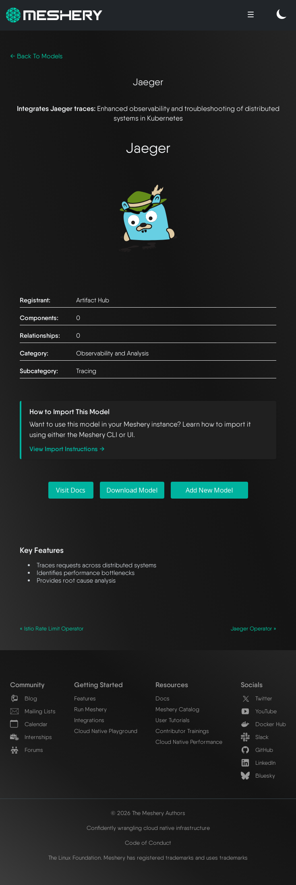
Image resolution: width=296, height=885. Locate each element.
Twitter (256, 698)
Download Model (131, 490)
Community (27, 684)
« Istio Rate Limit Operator (51, 628)
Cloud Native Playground (105, 730)
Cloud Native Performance (188, 741)
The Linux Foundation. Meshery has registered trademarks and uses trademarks (148, 857)
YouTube (259, 711)
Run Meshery (90, 709)
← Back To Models (36, 56)
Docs (162, 698)
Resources (171, 684)
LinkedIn (258, 762)
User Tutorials (172, 720)
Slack (255, 736)
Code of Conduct (148, 842)
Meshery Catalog (177, 709)
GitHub (257, 749)
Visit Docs (70, 490)
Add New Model (209, 490)
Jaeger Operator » (253, 628)
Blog (23, 698)
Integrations (89, 720)
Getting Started (98, 684)
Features (85, 698)
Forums (26, 749)
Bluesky (258, 775)
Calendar (29, 724)
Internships (31, 736)
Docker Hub (263, 724)
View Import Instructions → (67, 449)
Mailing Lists (33, 711)
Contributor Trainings (182, 730)
